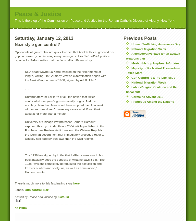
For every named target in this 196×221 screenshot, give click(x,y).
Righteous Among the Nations (152, 101)
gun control (33, 189)
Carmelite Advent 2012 (147, 96)
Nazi (46, 189)
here (76, 183)
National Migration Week (148, 49)
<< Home (21, 207)
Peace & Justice (38, 13)
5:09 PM (63, 197)
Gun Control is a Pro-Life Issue (153, 77)
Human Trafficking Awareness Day (155, 44)
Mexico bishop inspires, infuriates (155, 63)
